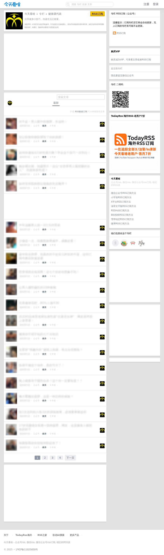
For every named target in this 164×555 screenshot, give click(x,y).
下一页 (70, 457)
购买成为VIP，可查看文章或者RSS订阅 (131, 59)
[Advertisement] (134, 276)
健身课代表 (54, 13)
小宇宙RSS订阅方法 (121, 197)
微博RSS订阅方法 (120, 223)
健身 (44, 126)
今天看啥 (30, 13)
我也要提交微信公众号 (122, 75)
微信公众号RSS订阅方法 (123, 193)
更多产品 (74, 535)
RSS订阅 (121, 33)
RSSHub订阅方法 (120, 210)
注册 (146, 4)
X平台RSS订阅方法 (121, 201)
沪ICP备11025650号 (27, 549)
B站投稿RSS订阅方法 (122, 215)
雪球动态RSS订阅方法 (122, 219)
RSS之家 (42, 535)
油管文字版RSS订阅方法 (123, 206)
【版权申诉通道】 (43, 27)
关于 (6, 535)
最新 (56, 102)
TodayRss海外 (24, 535)
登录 (156, 4)
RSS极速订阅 (81, 111)
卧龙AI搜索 (58, 535)
